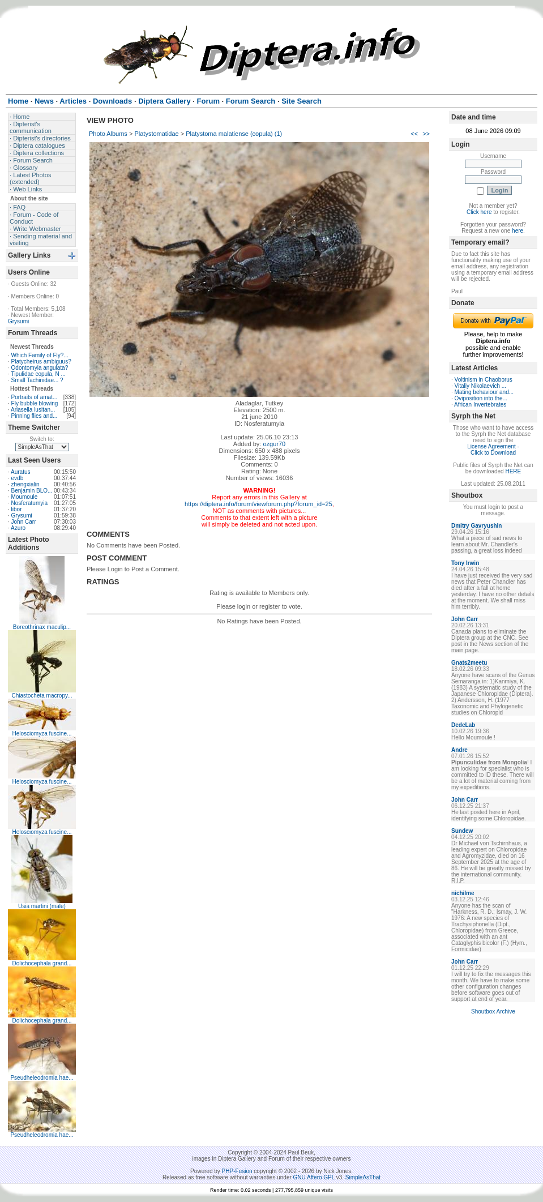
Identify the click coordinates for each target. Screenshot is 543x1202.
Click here (479, 212)
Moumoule (24, 497)
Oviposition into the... (481, 398)
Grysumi (18, 321)
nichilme (462, 893)
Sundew (462, 831)
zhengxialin (25, 484)
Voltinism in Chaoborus (483, 380)
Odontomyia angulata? (40, 368)
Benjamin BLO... (32, 490)
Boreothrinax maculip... (42, 627)
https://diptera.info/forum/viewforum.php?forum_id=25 (258, 504)
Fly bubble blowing (34, 403)
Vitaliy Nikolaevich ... (481, 386)
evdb (17, 478)
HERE (513, 471)
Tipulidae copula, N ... (38, 374)
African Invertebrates (480, 404)
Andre (459, 750)
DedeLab (463, 725)
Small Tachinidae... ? (37, 380)
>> (426, 133)
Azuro (18, 528)
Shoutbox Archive (493, 1011)
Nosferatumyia (29, 503)
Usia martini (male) (42, 906)
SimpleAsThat (362, 1177)
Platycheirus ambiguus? (41, 361)
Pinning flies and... (34, 416)
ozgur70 (274, 443)
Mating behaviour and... (484, 392)
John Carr (23, 522)
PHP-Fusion (237, 1171)
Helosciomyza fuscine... (41, 733)
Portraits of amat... (34, 397)
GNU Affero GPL (314, 1177)
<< (414, 133)
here (517, 231)
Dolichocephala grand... (41, 963)
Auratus (20, 472)
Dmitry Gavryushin (476, 526)
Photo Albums (108, 133)
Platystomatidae (156, 133)
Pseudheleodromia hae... (41, 1078)
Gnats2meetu (469, 663)
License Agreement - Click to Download (493, 449)
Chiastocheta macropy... (41, 695)
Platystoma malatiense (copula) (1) (234, 133)
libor (16, 509)
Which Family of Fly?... (40, 355)
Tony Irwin (465, 563)
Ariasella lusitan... (33, 410)
